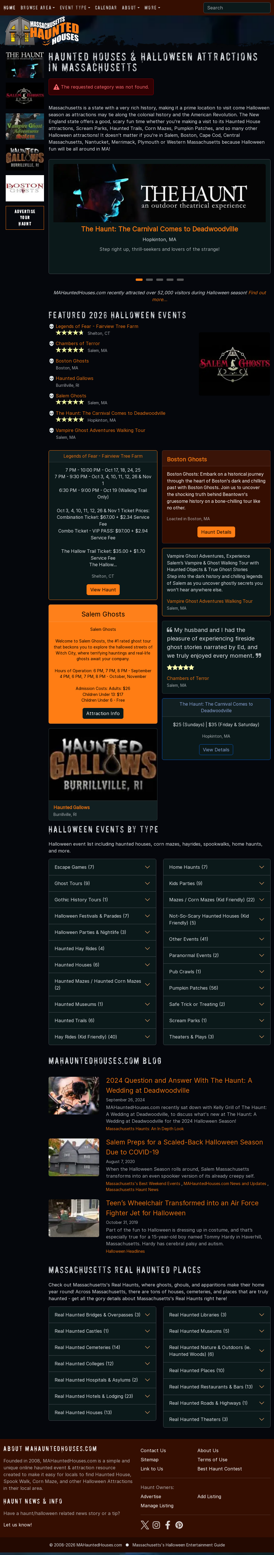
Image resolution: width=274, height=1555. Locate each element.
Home (9, 8)
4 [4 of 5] (170, 280)
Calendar (106, 8)
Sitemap (150, 1462)
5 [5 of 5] (180, 280)
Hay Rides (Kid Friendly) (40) (86, 1039)
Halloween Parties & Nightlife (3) (90, 935)
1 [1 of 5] (139, 280)
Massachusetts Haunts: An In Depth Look (145, 1131)
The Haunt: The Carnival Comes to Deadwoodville (159, 229)
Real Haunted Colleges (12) (84, 1366)
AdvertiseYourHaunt (25, 217)
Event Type (73, 8)
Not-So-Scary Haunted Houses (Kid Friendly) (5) (209, 922)
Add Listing (209, 1499)
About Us (208, 1453)
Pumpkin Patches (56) (193, 991)
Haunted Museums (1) (79, 1007)
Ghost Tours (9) (72, 886)
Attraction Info (103, 716)
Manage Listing (157, 1508)
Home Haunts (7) (188, 870)
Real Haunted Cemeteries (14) (87, 1350)
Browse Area (36, 8)
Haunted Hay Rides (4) (80, 951)
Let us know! (17, 1527)
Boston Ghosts (72, 361)
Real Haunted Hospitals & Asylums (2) (96, 1382)
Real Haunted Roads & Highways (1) (208, 1405)
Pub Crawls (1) (185, 974)
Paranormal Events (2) (194, 958)
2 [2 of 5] (149, 280)
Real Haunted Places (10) (197, 1373)
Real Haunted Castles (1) (82, 1333)
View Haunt (103, 591)
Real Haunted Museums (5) (199, 1333)
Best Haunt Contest (219, 1471)
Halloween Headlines (125, 1253)
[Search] (237, 7)
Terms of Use (212, 1462)
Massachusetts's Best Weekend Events (143, 1186)
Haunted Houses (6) (77, 967)
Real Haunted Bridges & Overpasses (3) (98, 1317)
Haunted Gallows (74, 378)
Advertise (151, 1499)
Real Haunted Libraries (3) (198, 1317)
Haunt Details (216, 532)
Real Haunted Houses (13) (83, 1415)
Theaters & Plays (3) (191, 1039)
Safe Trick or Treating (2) (197, 1007)
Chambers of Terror (78, 343)
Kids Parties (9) (186, 886)
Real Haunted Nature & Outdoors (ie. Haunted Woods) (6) (210, 1353)
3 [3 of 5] (159, 280)
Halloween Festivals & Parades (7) (92, 919)
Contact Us (153, 1453)
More (151, 8)
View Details (216, 751)
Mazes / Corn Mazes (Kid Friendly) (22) (212, 902)
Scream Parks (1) (188, 1023)
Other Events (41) (188, 942)
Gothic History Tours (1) (81, 902)
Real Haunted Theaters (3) (198, 1422)
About (129, 8)
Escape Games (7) (74, 870)
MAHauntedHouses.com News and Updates (225, 1186)
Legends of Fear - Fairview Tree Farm (97, 326)
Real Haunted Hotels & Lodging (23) (94, 1399)
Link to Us (152, 1471)
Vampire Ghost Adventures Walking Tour (100, 430)
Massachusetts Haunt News (132, 1192)
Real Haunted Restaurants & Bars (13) (211, 1389)
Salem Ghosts (71, 396)
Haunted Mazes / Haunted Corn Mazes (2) (98, 987)
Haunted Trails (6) (75, 1023)
